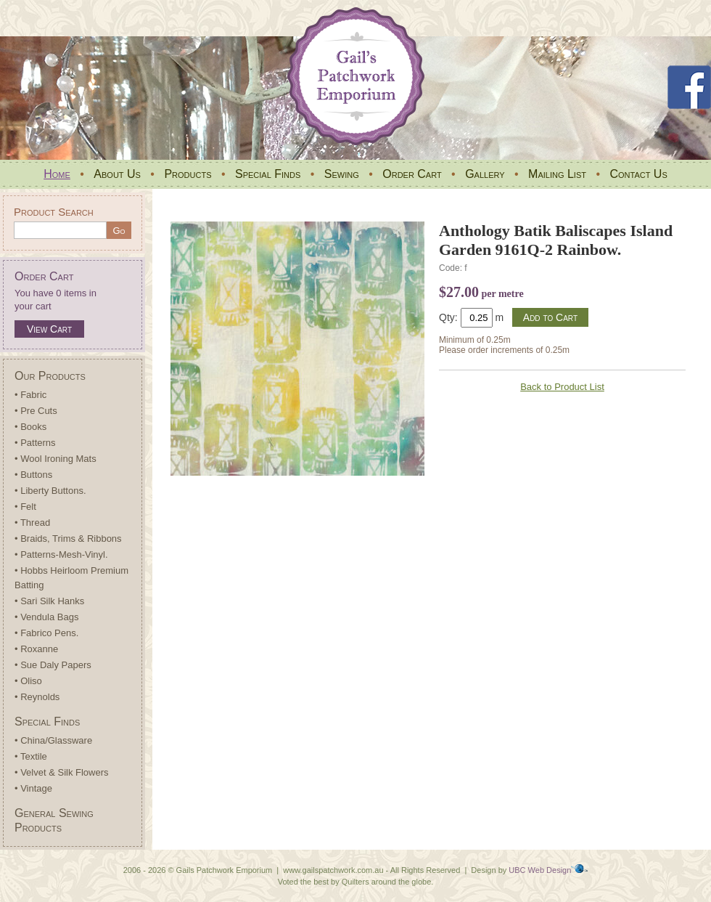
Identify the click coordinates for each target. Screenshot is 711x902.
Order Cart (411, 174)
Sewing (341, 174)
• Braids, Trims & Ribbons (68, 538)
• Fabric (30, 394)
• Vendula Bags (46, 617)
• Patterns (35, 442)
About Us (117, 174)
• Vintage (33, 788)
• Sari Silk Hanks (49, 601)
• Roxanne (36, 648)
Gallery (484, 174)
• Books (30, 426)
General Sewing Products (54, 820)
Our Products (50, 376)
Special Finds (267, 174)
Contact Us (638, 174)
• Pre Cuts (36, 410)
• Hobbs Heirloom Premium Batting (71, 577)
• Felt (25, 506)
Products (187, 174)
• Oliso (28, 680)
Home (57, 174)
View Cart (49, 329)
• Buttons (33, 474)
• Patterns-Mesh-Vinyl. (61, 554)
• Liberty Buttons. (50, 490)
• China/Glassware (53, 740)
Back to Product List (562, 386)
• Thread (32, 522)
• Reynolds (37, 696)
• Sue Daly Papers (53, 664)
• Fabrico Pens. (46, 632)
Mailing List (557, 174)
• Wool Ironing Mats (55, 458)
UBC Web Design (540, 870)
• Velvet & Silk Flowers (62, 772)
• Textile (31, 756)
